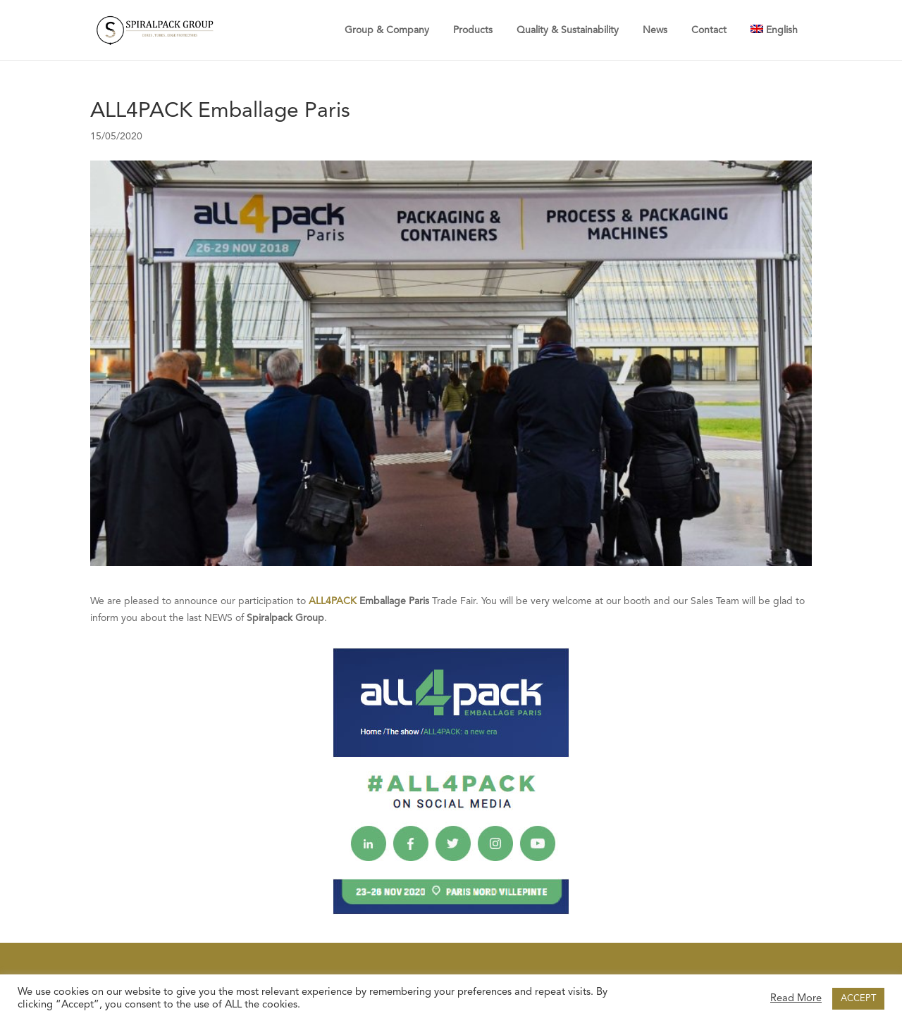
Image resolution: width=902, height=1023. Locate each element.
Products (473, 30)
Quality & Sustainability (568, 30)
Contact (709, 30)
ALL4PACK (333, 601)
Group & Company (387, 30)
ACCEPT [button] (858, 998)
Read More (796, 998)
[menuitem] (774, 30)
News (655, 30)
